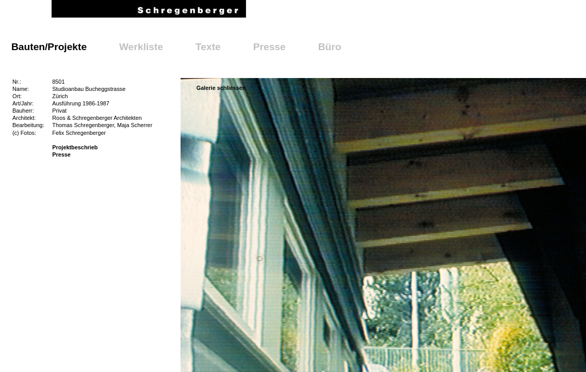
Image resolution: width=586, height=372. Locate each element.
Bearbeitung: (28, 125)
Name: (20, 89)
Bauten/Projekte (49, 46)
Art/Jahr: (23, 103)
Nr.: (16, 82)
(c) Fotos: (24, 133)
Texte (208, 46)
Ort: (17, 96)
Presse (269, 46)
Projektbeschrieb (74, 147)
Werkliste (141, 46)
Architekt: (24, 118)
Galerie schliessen (221, 88)
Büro (329, 46)
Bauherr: (23, 110)
